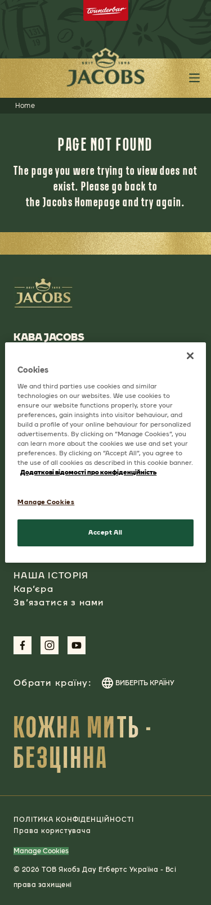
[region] (105, 452)
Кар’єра (33, 588)
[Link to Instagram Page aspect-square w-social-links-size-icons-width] (50, 645)
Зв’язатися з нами (59, 602)
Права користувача (52, 831)
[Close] (190, 355)
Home (25, 106)
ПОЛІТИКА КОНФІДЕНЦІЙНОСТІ (74, 819)
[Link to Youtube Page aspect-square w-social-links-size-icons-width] (77, 645)
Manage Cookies (41, 851)
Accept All (105, 532)
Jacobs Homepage (81, 201)
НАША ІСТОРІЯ (51, 575)
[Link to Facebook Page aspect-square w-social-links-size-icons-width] (23, 645)
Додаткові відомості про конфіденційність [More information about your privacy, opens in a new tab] (88, 472)
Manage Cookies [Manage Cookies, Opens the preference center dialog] (45, 502)
